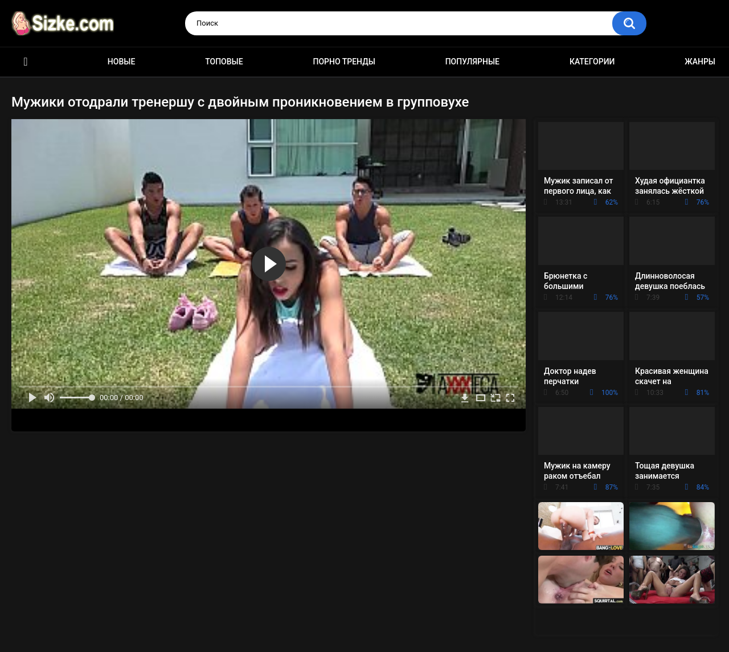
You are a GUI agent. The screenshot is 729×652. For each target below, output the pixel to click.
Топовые (224, 61)
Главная (25, 61)
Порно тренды (344, 61)
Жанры (700, 61)
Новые (121, 61)
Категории (592, 61)
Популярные (472, 61)
